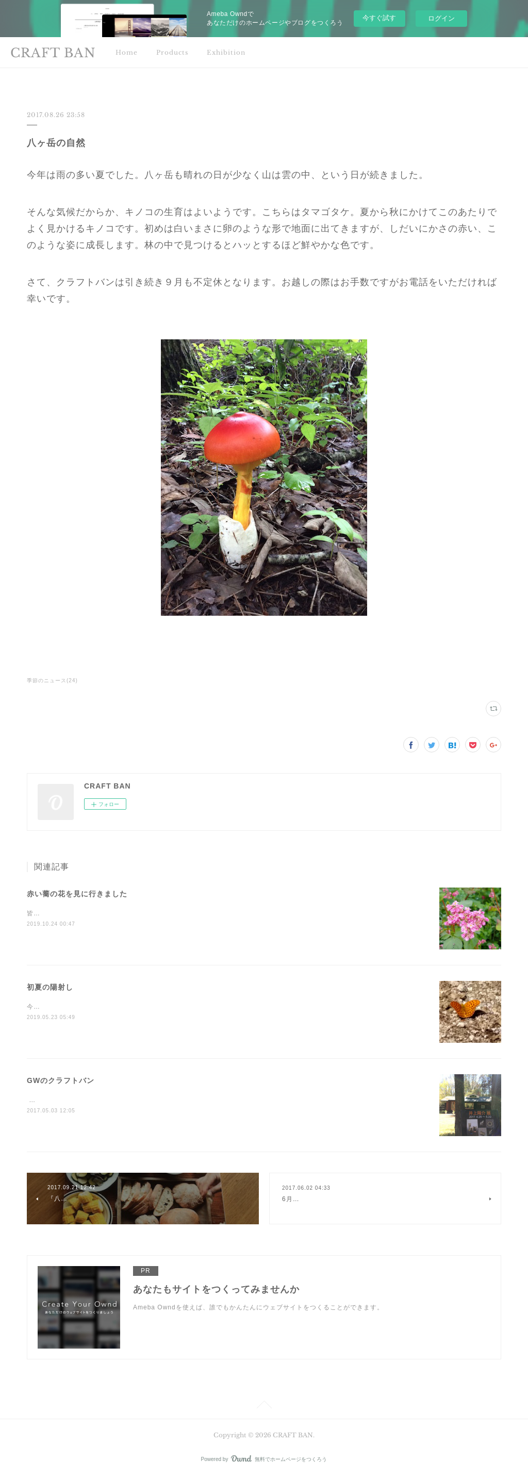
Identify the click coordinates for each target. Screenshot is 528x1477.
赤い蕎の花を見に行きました (77, 894)
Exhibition (226, 52)
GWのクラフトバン (60, 1080)
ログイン (441, 18)
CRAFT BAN (53, 52)
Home (127, 52)
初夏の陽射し (50, 987)
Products (172, 52)
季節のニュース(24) (52, 680)
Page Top (264, 1406)
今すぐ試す (379, 18)
